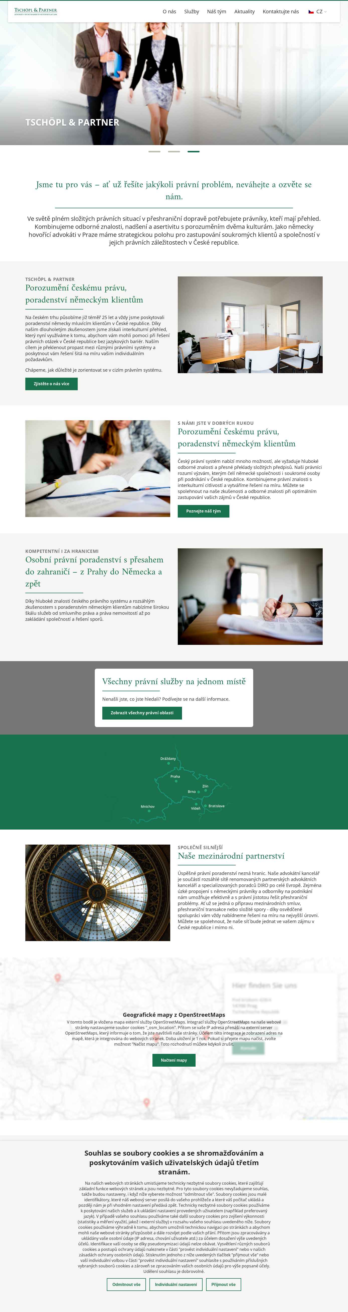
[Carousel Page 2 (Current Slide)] (174, 151)
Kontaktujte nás (281, 11)
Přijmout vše (224, 1284)
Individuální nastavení (176, 1284)
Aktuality (244, 11)
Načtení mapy (174, 1060)
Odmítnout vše (126, 1284)
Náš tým (216, 11)
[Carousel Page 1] (154, 151)
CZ (315, 11)
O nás (169, 11)
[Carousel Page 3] (194, 151)
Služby (191, 11)
